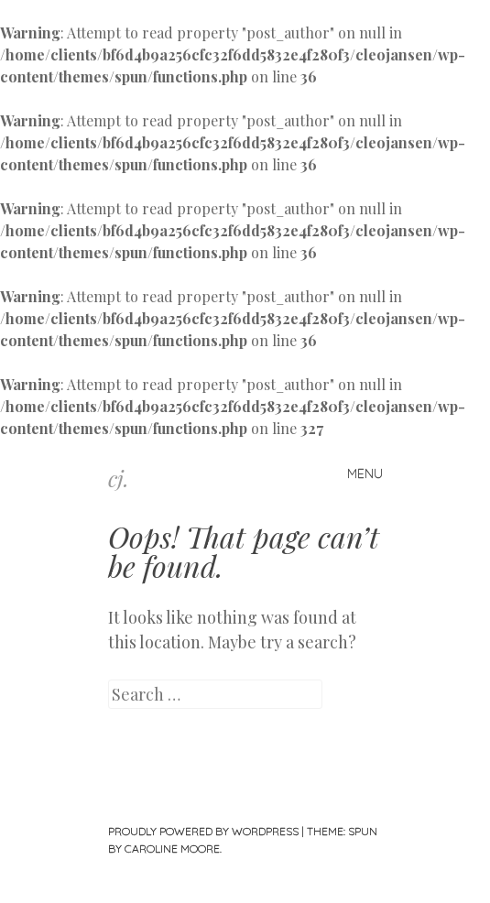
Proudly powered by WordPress (203, 831)
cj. (118, 478)
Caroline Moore (172, 848)
